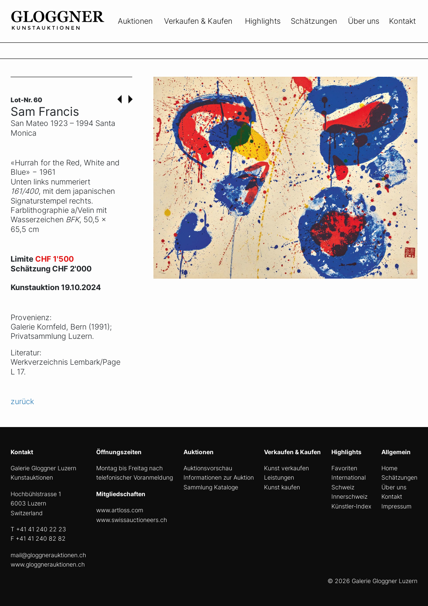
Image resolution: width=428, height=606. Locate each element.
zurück (22, 401)
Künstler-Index (351, 506)
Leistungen (279, 477)
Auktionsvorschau (207, 468)
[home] (74, 37)
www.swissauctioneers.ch (131, 519)
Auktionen (135, 21)
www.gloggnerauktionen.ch (48, 564)
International (348, 477)
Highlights (263, 21)
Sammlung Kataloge (210, 487)
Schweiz (342, 487)
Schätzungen (314, 21)
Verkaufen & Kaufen (198, 21)
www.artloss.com (119, 510)
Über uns (363, 21)
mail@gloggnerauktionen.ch (48, 555)
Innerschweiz (349, 496)
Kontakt (402, 21)
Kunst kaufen (282, 487)
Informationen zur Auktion (218, 477)
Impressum (396, 506)
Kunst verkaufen (286, 468)
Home (389, 468)
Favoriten (344, 468)
